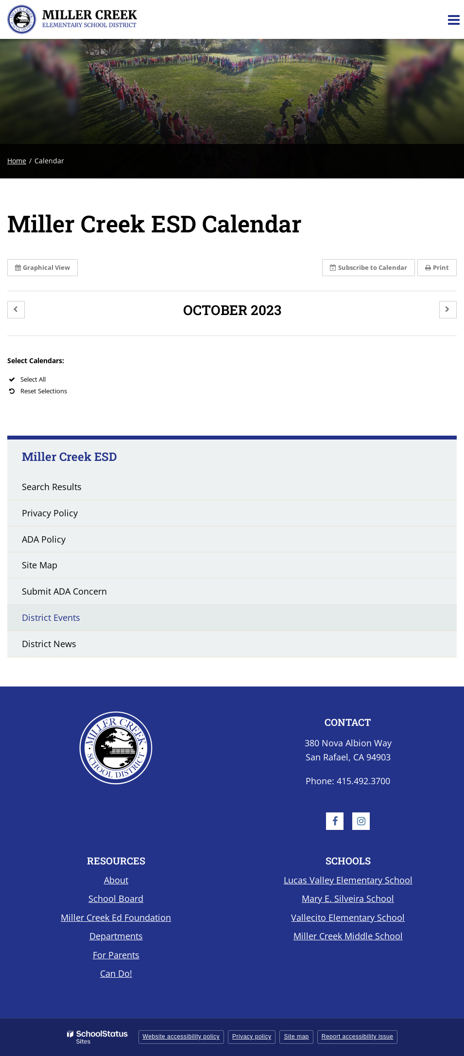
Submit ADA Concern (64, 591)
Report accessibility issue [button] (358, 1036)
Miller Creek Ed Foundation (116, 917)
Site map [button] (296, 1036)
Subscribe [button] (368, 267)
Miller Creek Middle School (348, 936)
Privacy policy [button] (251, 1036)
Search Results (52, 487)
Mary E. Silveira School (348, 898)
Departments (116, 936)
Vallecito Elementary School (348, 917)
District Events (51, 617)
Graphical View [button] (42, 267)
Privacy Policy (50, 513)
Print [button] (437, 267)
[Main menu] (453, 19)
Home (16, 160)
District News (49, 644)
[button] (16, 309)
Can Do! (116, 973)
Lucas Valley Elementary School (348, 880)
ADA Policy (44, 539)
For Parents (116, 955)
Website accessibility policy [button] (181, 1036)
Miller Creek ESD (69, 456)
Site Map (39, 565)
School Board (115, 898)
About (116, 880)
